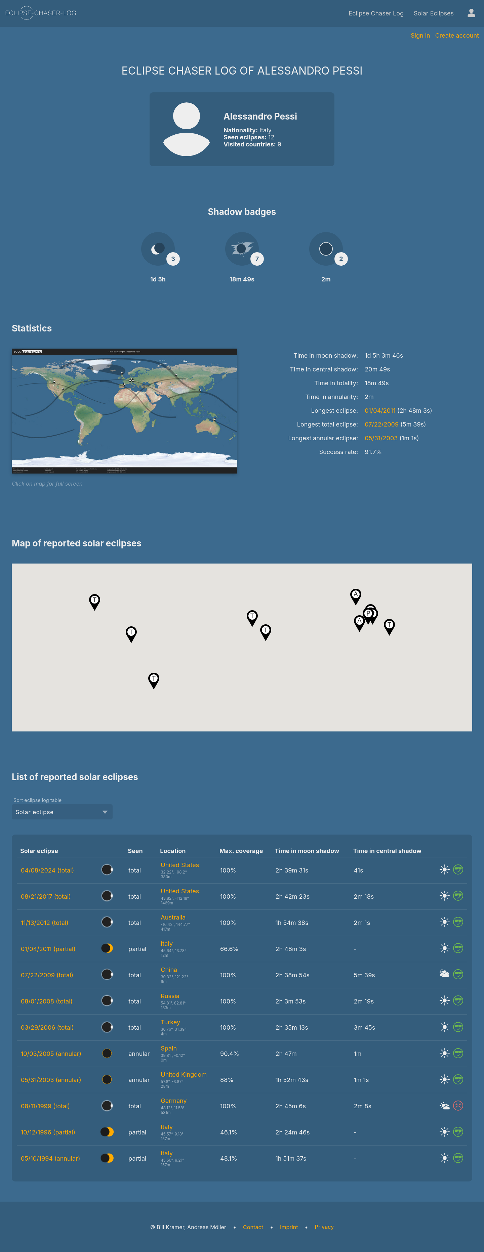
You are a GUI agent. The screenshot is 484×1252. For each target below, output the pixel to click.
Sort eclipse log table (37, 800)
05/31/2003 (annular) (51, 1079)
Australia (173, 917)
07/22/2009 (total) (47, 975)
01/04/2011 (380, 410)
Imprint (289, 1227)
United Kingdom (184, 1074)
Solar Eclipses (434, 13)
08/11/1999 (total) (45, 1106)
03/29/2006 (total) (47, 1027)
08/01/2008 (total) (47, 1001)
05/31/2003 (381, 438)
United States (180, 864)
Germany (174, 1100)
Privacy (324, 1226)
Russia (170, 995)
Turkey (170, 1022)
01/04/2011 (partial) (48, 948)
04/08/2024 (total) (47, 870)
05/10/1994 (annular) (50, 1158)
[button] (265, 632)
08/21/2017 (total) (46, 896)
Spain (169, 1048)
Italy (167, 943)
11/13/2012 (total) (45, 922)
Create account (457, 35)
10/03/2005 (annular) (51, 1053)
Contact (253, 1227)
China (169, 969)
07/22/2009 (382, 424)
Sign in (420, 35)
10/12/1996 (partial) (48, 1132)
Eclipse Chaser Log (376, 13)
